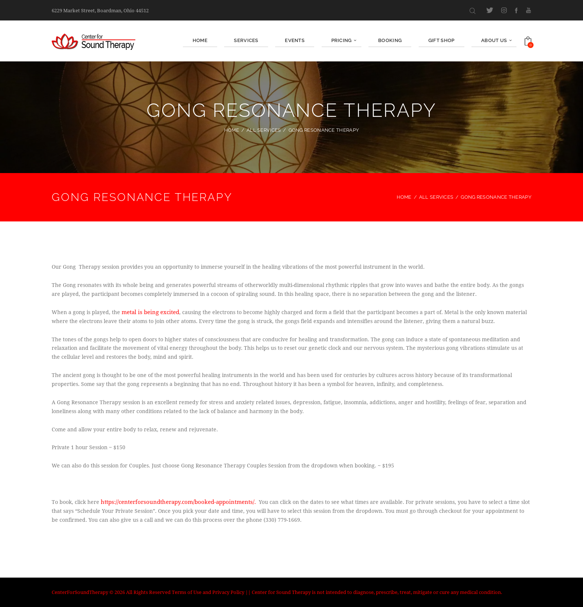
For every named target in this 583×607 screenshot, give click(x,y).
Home (231, 130)
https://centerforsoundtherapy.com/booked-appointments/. (175, 501)
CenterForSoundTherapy (80, 592)
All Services (264, 130)
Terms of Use (187, 592)
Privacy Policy (228, 592)
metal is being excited (149, 312)
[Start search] (472, 11)
